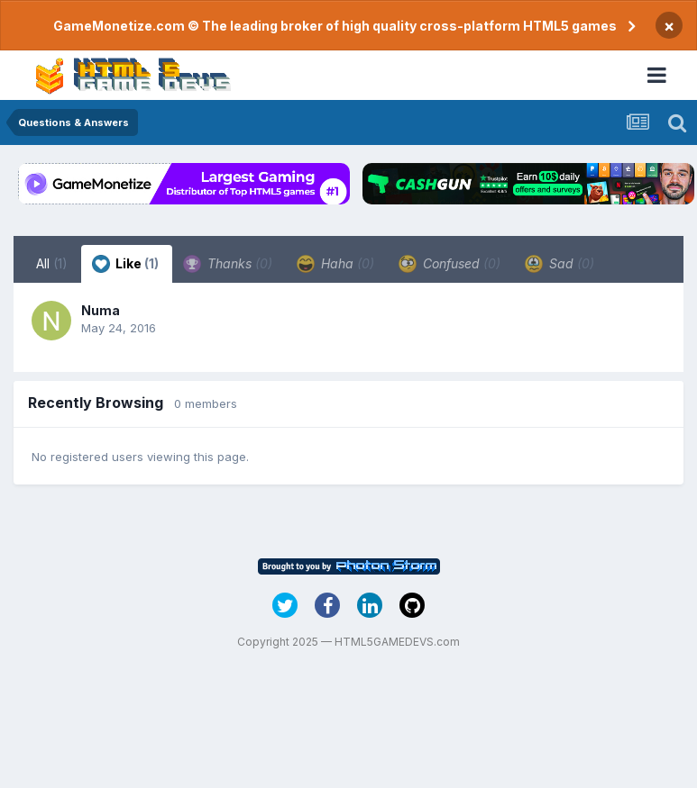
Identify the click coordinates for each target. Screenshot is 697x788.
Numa (100, 310)
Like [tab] (125, 264)
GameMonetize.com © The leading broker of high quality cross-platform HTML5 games (335, 25)
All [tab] (52, 263)
